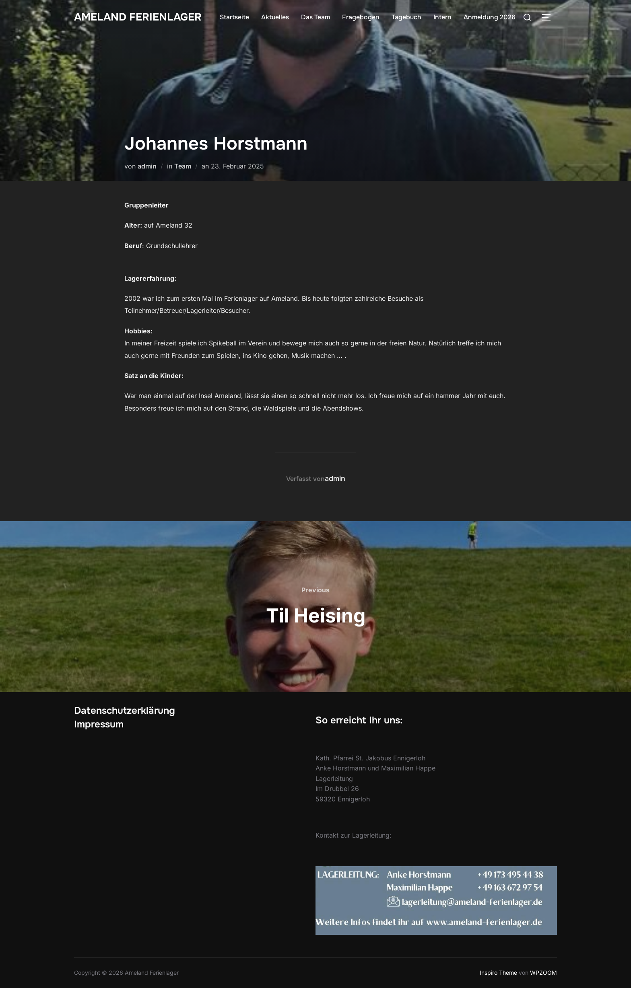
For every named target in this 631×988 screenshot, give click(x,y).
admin (147, 166)
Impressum (99, 724)
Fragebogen (360, 17)
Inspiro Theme (498, 972)
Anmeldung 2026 (490, 17)
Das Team (315, 17)
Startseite (234, 17)
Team (182, 166)
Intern (442, 17)
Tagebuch (406, 17)
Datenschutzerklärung (124, 711)
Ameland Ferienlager (138, 17)
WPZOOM (543, 972)
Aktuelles (275, 17)
